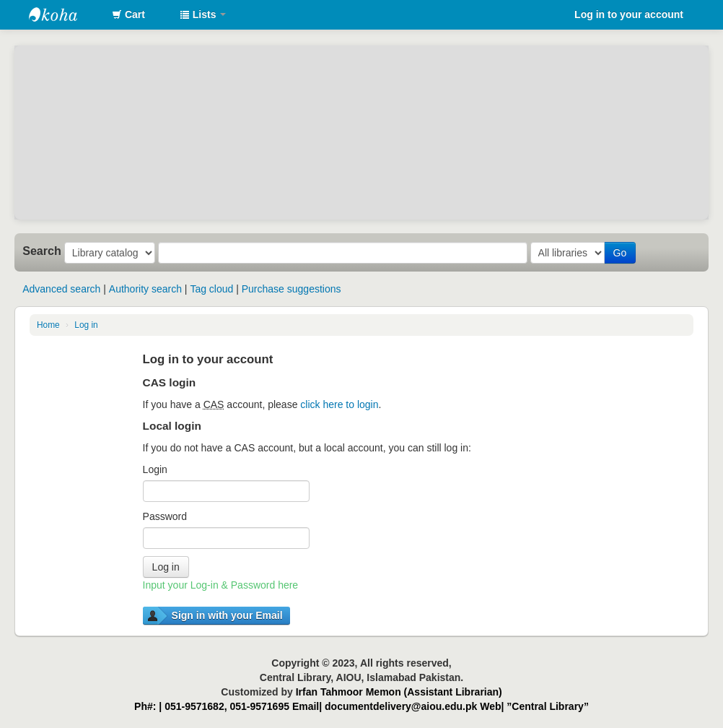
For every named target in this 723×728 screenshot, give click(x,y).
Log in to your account (628, 14)
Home (48, 325)
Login (155, 469)
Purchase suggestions (291, 289)
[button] (128, 14)
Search (41, 250)
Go (620, 253)
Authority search (145, 289)
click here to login (339, 404)
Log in (85, 325)
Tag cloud (211, 289)
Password (165, 516)
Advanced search (61, 289)
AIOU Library (65, 14)
